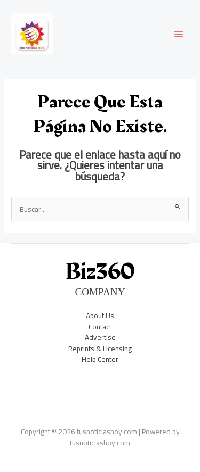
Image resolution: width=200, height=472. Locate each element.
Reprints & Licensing (100, 348)
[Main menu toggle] (179, 34)
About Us (100, 315)
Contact (100, 327)
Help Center (100, 359)
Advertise (100, 337)
